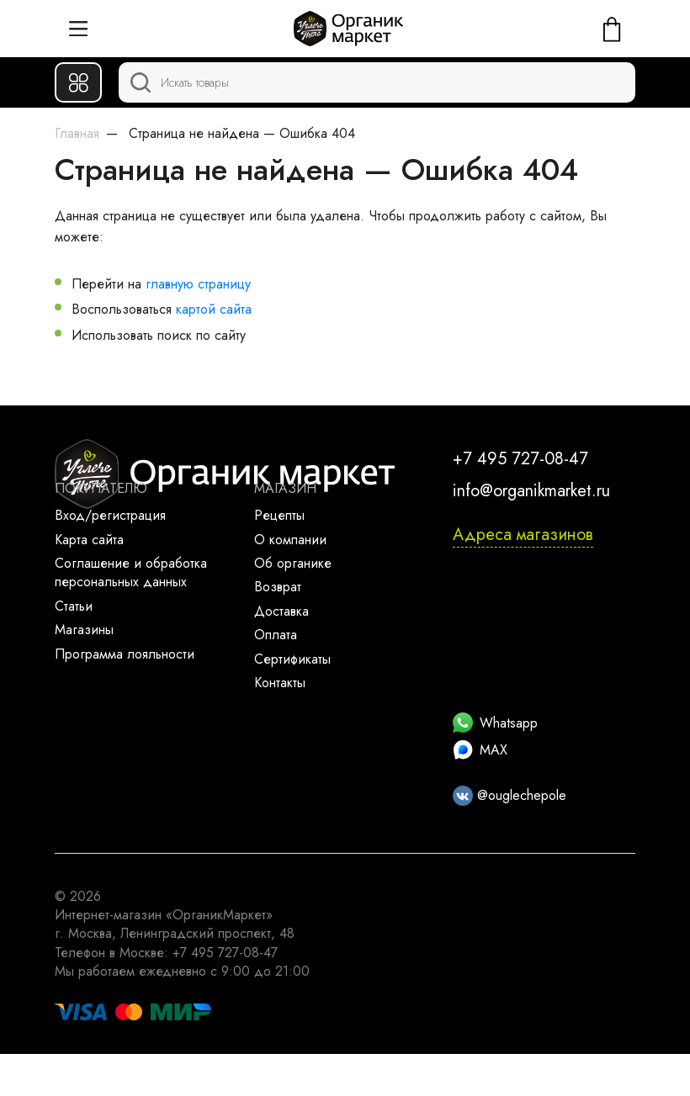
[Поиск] (377, 82)
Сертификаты (292, 659)
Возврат (277, 586)
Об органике (293, 563)
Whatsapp (495, 723)
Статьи (74, 606)
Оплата (275, 634)
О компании (290, 539)
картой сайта (214, 309)
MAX (480, 750)
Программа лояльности (124, 654)
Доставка (281, 611)
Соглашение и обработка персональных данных (131, 572)
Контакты (279, 682)
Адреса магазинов (523, 534)
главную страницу (198, 284)
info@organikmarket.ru (531, 491)
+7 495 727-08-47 (520, 459)
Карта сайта (89, 539)
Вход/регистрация (110, 515)
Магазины (84, 629)
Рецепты (279, 515)
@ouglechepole (509, 795)
